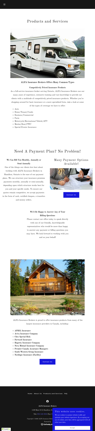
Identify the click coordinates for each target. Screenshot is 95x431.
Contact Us (71, 195)
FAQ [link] (65, 393)
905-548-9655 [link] (42, 414)
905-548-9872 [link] (56, 414)
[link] (47, 401)
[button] (12, 4)
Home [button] (30, 393)
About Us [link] (38, 393)
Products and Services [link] (53, 393)
